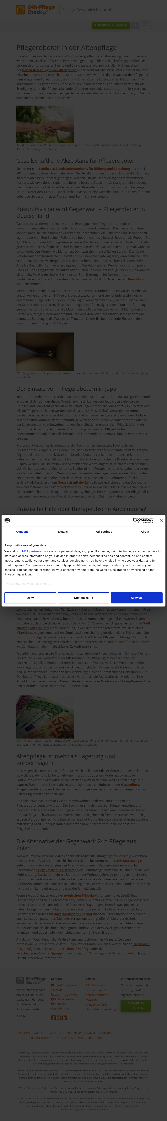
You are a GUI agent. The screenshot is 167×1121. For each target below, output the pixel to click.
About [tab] (145, 531)
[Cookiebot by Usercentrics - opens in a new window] (136, 520)
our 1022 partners (29, 551)
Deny (30, 597)
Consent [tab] (22, 531)
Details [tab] (63, 531)
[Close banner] (161, 520)
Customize (83, 597)
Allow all (137, 597)
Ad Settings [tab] (104, 531)
